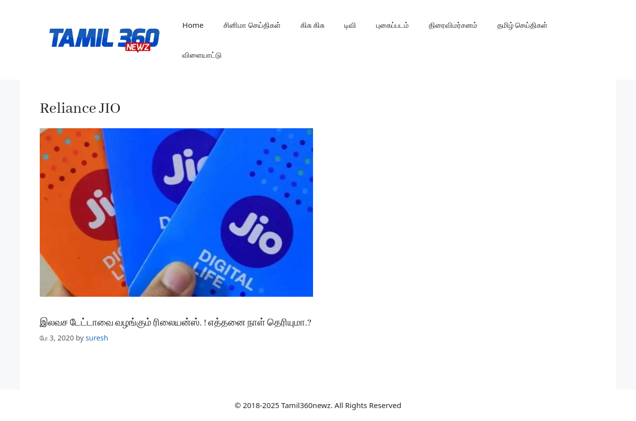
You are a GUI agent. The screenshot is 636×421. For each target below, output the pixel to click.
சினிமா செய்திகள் (252, 25)
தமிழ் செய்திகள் (522, 25)
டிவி (350, 25)
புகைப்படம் (392, 25)
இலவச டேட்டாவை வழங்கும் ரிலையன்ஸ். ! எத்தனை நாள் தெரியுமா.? (176, 323)
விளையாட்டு (202, 55)
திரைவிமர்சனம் (453, 25)
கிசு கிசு (312, 25)
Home (193, 25)
